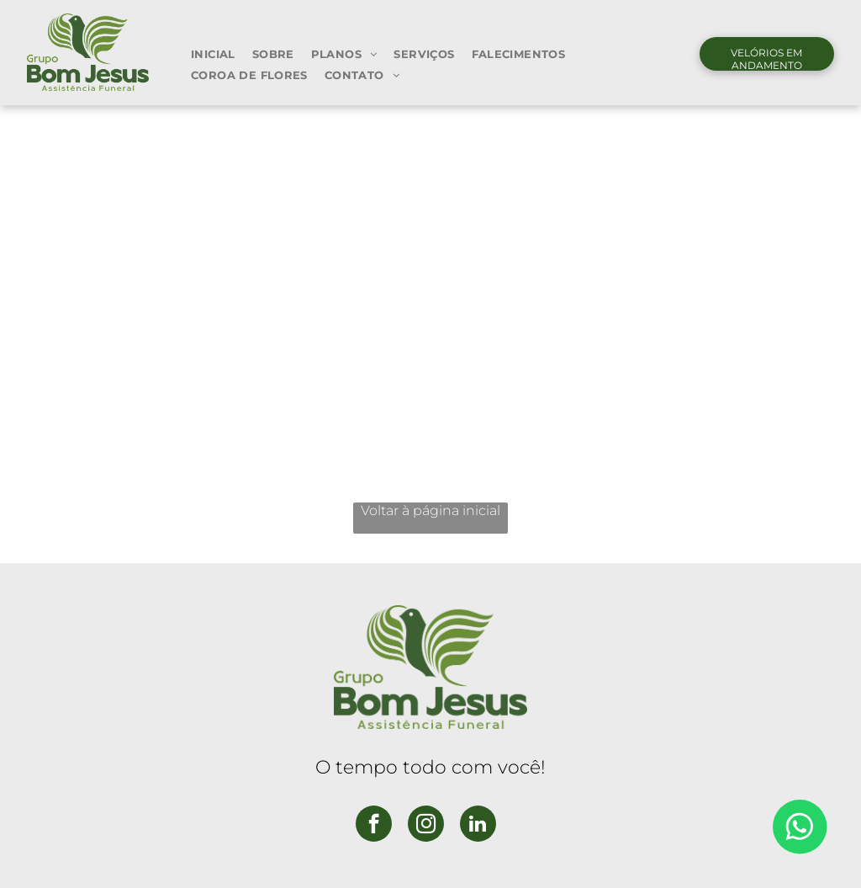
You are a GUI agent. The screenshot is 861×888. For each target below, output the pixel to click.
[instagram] (426, 826)
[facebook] (374, 826)
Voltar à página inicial (430, 510)
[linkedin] (478, 826)
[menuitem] (213, 53)
